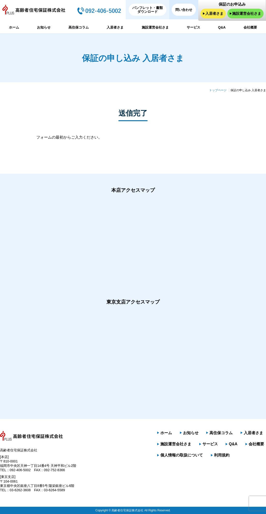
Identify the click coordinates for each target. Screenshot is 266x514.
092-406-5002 (20, 470)
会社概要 (250, 27)
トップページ (218, 90)
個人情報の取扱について (181, 455)
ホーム (14, 27)
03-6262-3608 (20, 490)
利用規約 (221, 455)
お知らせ (44, 27)
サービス (193, 27)
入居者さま (214, 13)
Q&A (222, 27)
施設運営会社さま (246, 13)
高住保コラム (78, 27)
